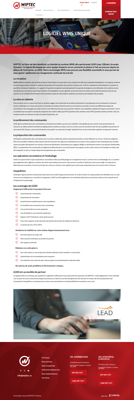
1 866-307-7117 (78, 381)
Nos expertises (63, 10)
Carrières (46, 378)
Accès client (84, 3)
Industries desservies (82, 10)
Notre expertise (48, 366)
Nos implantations (50, 374)
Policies (38, 396)
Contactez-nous (111, 12)
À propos (39, 15)
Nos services (48, 10)
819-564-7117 (77, 373)
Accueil (38, 10)
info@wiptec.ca (24, 375)
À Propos (45, 358)
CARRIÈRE (111, 3)
